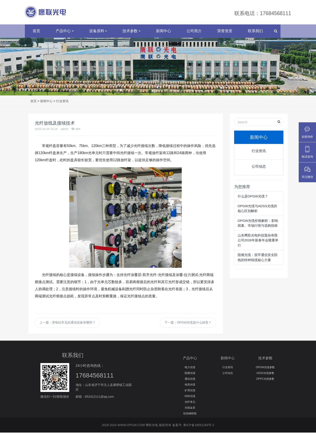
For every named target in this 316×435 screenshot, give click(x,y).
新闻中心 (163, 33)
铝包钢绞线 (190, 415)
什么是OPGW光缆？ (253, 199)
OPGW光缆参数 (265, 369)
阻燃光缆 (190, 375)
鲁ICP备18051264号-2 (198, 427)
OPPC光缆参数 (265, 381)
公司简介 (194, 33)
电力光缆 (190, 369)
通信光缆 (190, 381)
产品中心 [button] (65, 33)
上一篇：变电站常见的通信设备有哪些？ (67, 325)
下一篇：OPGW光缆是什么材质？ (187, 325)
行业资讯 (62, 103)
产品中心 (190, 360)
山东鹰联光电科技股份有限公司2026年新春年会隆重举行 (258, 243)
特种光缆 (190, 398)
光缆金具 (190, 410)
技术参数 (265, 360)
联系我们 (255, 33)
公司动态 (259, 169)
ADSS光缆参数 (265, 375)
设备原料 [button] (98, 33)
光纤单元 (190, 404)
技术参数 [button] (131, 33)
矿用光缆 (190, 392)
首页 (36, 33)
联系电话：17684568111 (262, 13)
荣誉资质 (224, 33)
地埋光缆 (190, 387)
